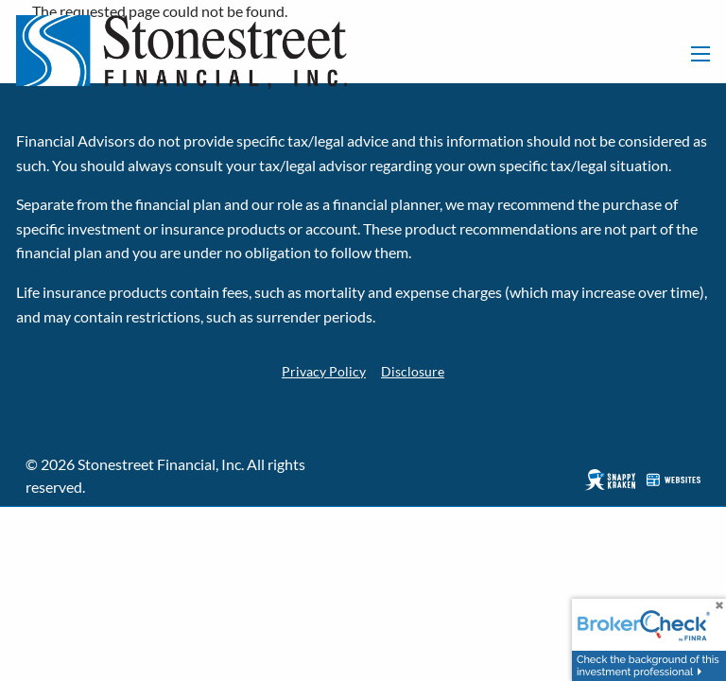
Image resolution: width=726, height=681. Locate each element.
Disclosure (416, 370)
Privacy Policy (321, 370)
